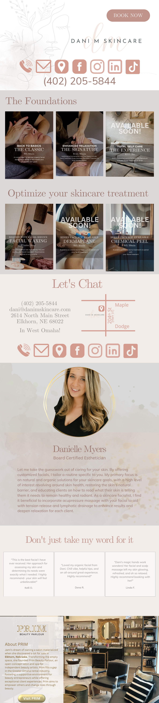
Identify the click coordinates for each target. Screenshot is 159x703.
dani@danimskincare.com (40, 309)
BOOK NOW (128, 15)
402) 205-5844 (81, 81)
